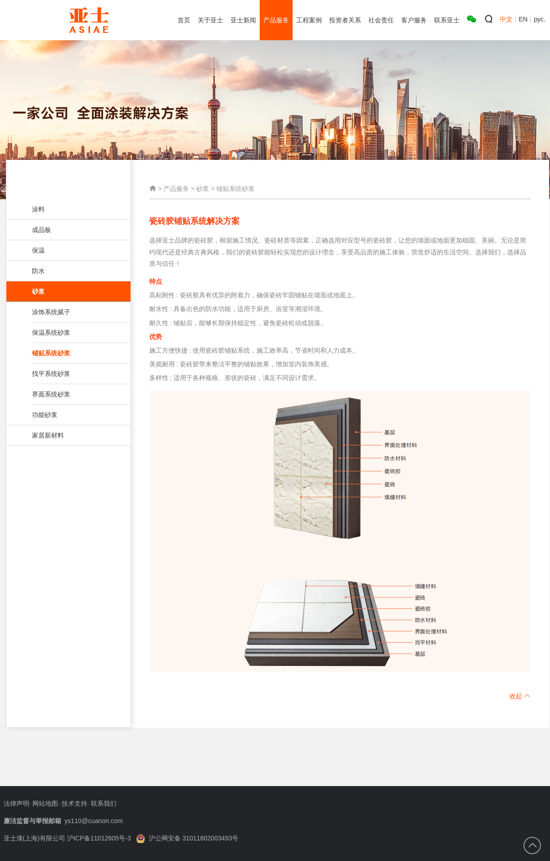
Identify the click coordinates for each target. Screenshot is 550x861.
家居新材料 (67, 435)
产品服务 (176, 189)
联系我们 (103, 803)
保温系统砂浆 (67, 332)
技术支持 (74, 803)
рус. (539, 19)
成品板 (67, 230)
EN (523, 19)
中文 (506, 19)
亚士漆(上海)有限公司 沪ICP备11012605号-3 (67, 838)
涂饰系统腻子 (67, 312)
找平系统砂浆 (67, 374)
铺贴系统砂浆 (75, 353)
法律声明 (16, 803)
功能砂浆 (67, 415)
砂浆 (72, 291)
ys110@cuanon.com (93, 820)
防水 (67, 271)
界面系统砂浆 (67, 394)
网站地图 (45, 803)
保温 (67, 250)
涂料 (67, 209)
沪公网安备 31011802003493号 (187, 838)
